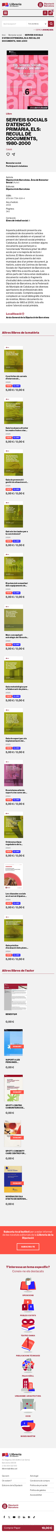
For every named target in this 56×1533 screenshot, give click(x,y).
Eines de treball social (17, 220)
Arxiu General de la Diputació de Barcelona (27, 317)
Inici (4, 35)
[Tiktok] (34, 1517)
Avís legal (34, 1476)
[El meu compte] (45, 13)
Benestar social (13, 163)
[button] (50, 13)
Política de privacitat (38, 1485)
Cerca (43, 30)
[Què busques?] (14, 24)
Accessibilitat (36, 1495)
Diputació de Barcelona (18, 189)
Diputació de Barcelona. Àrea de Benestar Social (27, 181)
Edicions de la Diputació (12, 1485)
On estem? (7, 1480)
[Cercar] (51, 24)
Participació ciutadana (17, 166)
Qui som (5, 1476)
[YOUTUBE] (14, 1517)
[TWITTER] (9, 1517)
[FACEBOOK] (4, 1517)
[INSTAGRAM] (19, 1517)
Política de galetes (38, 1490)
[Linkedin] (24, 1517)
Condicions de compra (40, 1480)
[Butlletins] (29, 1517)
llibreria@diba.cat (9, 1468)
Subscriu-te (28, 1246)
